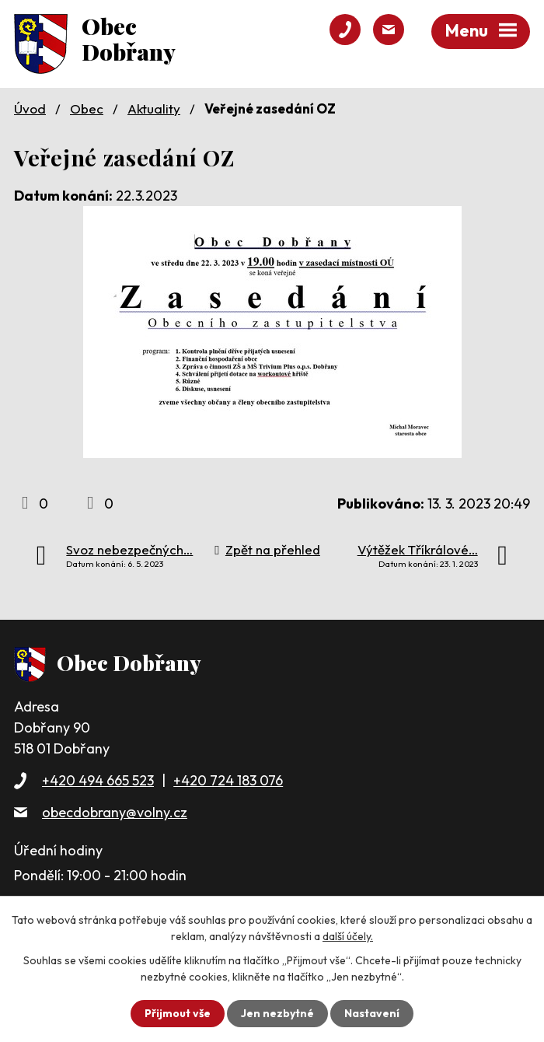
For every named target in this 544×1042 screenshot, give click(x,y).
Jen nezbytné (277, 1013)
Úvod (30, 108)
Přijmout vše (178, 1013)
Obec (86, 108)
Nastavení (371, 1013)
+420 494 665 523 (98, 780)
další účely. (348, 936)
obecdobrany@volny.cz (114, 812)
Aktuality (153, 108)
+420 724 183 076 (228, 780)
